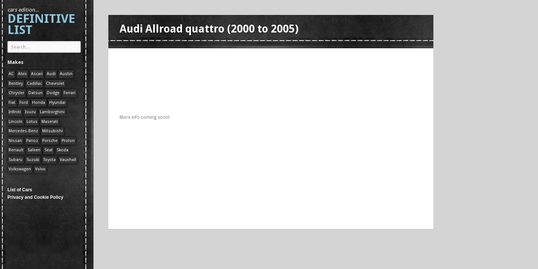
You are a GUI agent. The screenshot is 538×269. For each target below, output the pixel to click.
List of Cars (19, 189)
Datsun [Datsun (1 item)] (35, 92)
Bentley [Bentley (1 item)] (16, 83)
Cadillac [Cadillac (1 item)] (34, 83)
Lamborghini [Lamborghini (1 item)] (52, 111)
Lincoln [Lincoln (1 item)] (15, 121)
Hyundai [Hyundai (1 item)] (57, 102)
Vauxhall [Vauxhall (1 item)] (68, 159)
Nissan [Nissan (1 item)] (15, 140)
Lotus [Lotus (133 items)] (32, 121)
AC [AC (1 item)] (11, 73)
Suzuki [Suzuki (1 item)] (33, 159)
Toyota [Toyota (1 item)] (49, 159)
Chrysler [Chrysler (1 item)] (16, 92)
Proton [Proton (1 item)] (68, 140)
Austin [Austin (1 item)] (66, 73)
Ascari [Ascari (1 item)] (37, 73)
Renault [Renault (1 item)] (16, 150)
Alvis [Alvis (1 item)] (22, 73)
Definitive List (41, 22)
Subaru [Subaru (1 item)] (15, 159)
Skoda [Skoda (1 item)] (62, 150)
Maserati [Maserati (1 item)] (49, 121)
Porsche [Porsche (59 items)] (50, 140)
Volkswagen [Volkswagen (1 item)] (20, 169)
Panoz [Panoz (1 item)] (32, 140)
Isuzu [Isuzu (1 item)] (30, 111)
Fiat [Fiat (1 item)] (12, 102)
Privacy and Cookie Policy (35, 197)
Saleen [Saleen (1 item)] (34, 150)
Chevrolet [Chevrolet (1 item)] (55, 83)
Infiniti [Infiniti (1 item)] (15, 111)
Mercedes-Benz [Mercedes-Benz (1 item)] (23, 131)
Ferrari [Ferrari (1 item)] (69, 92)
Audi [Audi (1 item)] (51, 73)
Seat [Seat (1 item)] (48, 150)
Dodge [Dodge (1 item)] (53, 92)
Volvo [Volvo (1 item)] (40, 169)
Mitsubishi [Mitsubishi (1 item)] (52, 131)
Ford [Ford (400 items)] (23, 102)
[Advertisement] (256, 57)
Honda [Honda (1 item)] (38, 102)
